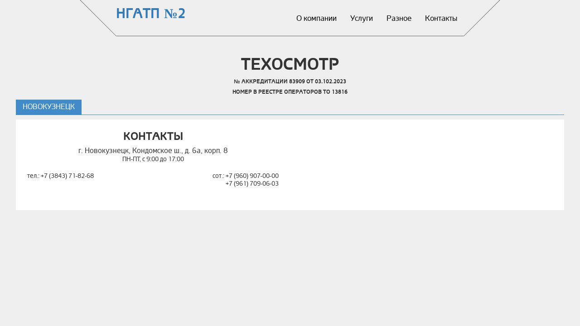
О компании (316, 18)
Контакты (441, 18)
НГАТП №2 (151, 14)
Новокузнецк (49, 106)
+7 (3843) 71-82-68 (67, 176)
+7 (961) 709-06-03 (252, 183)
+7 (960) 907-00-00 (252, 176)
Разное (399, 18)
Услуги (361, 18)
